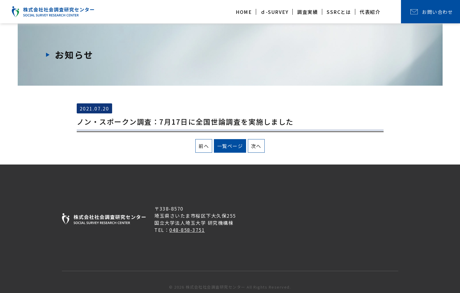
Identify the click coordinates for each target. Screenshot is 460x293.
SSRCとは (339, 11)
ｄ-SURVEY (274, 11)
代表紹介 (370, 11)
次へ (256, 145)
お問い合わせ (437, 11)
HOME (244, 11)
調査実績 (307, 11)
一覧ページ (230, 145)
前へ (204, 145)
